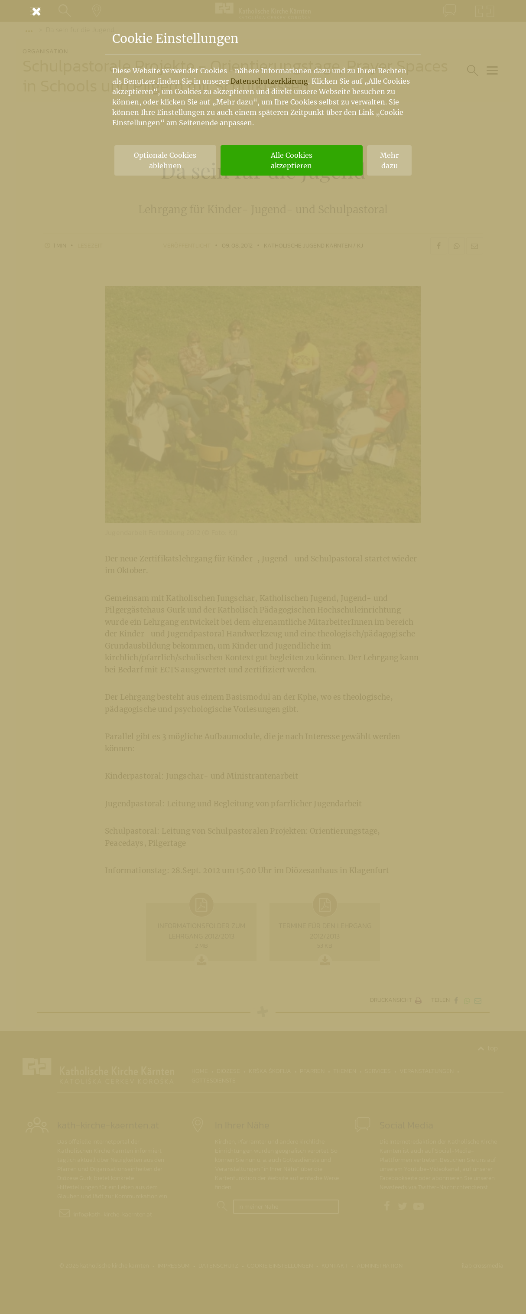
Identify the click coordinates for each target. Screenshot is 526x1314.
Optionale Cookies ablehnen (165, 160)
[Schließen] (263, 11)
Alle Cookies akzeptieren (291, 160)
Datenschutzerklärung (269, 81)
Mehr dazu (389, 160)
